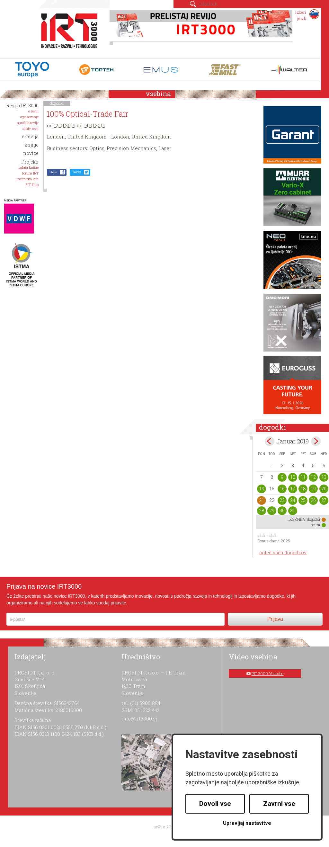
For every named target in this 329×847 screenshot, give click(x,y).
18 (303, 488)
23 (282, 500)
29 (271, 510)
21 (261, 500)
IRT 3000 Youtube (268, 673)
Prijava (275, 619)
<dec (269, 441)
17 (292, 488)
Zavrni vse (279, 803)
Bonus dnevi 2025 (274, 541)
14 (261, 488)
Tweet (76, 172)
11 (303, 477)
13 (323, 477)
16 (282, 488)
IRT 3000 (67, 31)
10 (292, 477)
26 (313, 500)
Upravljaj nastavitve (247, 823)
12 (313, 477)
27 (323, 500)
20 (323, 488)
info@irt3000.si (139, 718)
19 (313, 488)
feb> (316, 441)
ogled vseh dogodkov (283, 552)
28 (261, 510)
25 (303, 500)
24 (292, 500)
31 (292, 510)
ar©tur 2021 (164, 827)
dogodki (57, 103)
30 (282, 510)
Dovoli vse (215, 803)
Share (53, 172)
